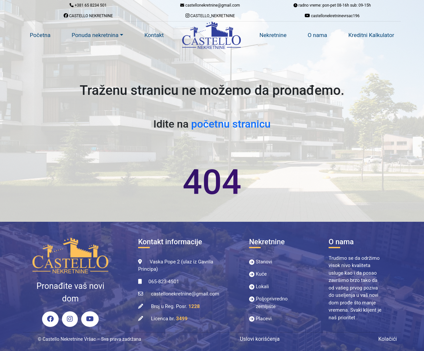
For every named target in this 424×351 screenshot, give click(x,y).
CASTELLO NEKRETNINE (88, 15)
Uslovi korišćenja (260, 339)
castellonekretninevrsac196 (332, 15)
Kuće (261, 274)
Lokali (262, 287)
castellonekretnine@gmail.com (185, 294)
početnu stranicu (231, 124)
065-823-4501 (163, 282)
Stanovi (264, 262)
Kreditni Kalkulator (371, 35)
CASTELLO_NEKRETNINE (210, 15)
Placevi (264, 319)
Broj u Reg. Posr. (175, 306)
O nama (317, 35)
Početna (40, 35)
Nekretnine (273, 35)
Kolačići (387, 339)
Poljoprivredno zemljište (272, 302)
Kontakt (154, 35)
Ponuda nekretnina (95, 35)
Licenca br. (169, 319)
